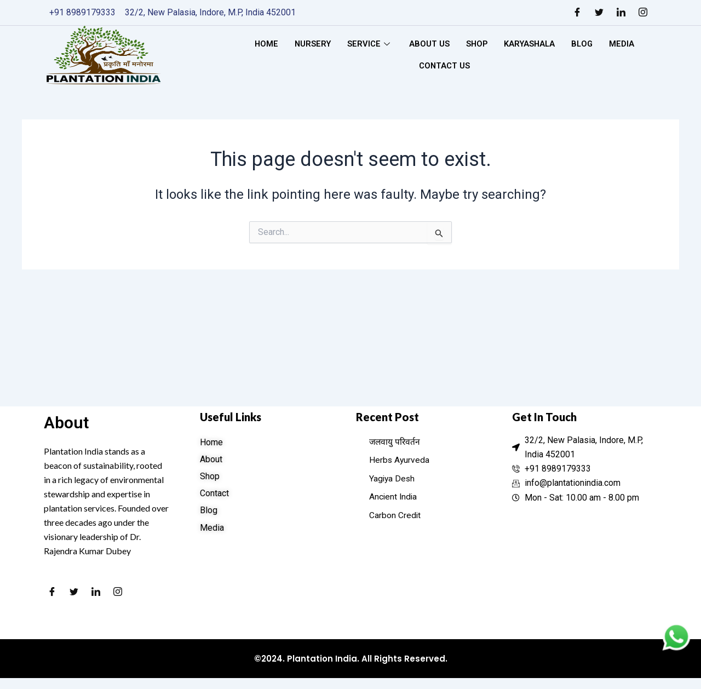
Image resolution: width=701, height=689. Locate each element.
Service (369, 44)
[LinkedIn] (621, 12)
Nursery (311, 44)
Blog (584, 44)
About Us (428, 44)
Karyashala (530, 44)
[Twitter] (599, 12)
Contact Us (444, 66)
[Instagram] (643, 12)
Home (263, 44)
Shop (476, 44)
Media (624, 44)
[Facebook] (577, 12)
